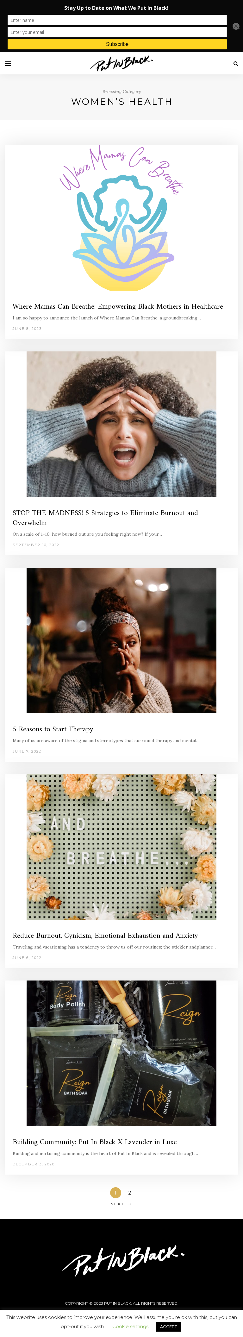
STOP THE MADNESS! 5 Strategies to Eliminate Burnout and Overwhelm (105, 518)
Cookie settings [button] (130, 1326)
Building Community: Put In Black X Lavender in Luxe (95, 1142)
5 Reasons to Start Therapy (53, 729)
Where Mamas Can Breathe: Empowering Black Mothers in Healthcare (118, 306)
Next (117, 1203)
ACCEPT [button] (168, 1326)
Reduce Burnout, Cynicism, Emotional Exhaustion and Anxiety (105, 936)
